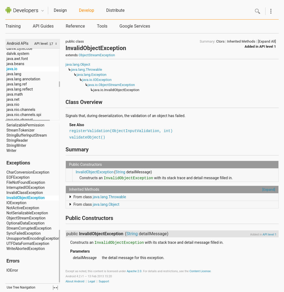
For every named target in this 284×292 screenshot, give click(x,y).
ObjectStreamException (26, 218)
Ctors (220, 41)
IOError (12, 270)
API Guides (43, 26)
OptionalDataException (25, 223)
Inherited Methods (241, 41)
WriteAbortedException (25, 248)
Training (13, 26)
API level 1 (267, 46)
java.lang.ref (16, 84)
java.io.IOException (97, 80)
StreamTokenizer (20, 130)
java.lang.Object (78, 64)
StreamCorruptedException (28, 228)
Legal (91, 281)
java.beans (15, 64)
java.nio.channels (20, 109)
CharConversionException (27, 172)
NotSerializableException (27, 213)
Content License (200, 271)
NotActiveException (22, 208)
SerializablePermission (25, 125)
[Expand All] (267, 41)
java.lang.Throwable (86, 70)
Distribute (115, 10)
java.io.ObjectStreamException (111, 85)
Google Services (134, 26)
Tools (102, 26)
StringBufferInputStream (26, 135)
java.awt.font (17, 59)
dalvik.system (17, 53)
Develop (86, 10)
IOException (16, 203)
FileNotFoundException (25, 182)
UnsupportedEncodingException (33, 238)
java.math (14, 94)
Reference (75, 26)
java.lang (13, 74)
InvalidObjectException (25, 198)
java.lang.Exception (92, 75)
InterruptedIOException (25, 187)
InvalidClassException (24, 192)
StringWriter (16, 145)
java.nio (12, 104)
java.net (13, 99)
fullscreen (55, 287)
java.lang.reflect (19, 89)
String (120, 172)
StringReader (17, 140)
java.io (11, 69)
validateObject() (87, 137)
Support (104, 281)
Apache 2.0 (134, 271)
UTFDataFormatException (27, 243)
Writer (11, 150)
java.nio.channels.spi (23, 115)
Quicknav (42, 11)
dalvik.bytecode (19, 48)
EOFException (17, 177)
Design (60, 10)
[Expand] (268, 190)
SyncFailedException (23, 233)
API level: (41, 44)
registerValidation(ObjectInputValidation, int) (121, 131)
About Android (75, 281)
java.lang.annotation (23, 79)
